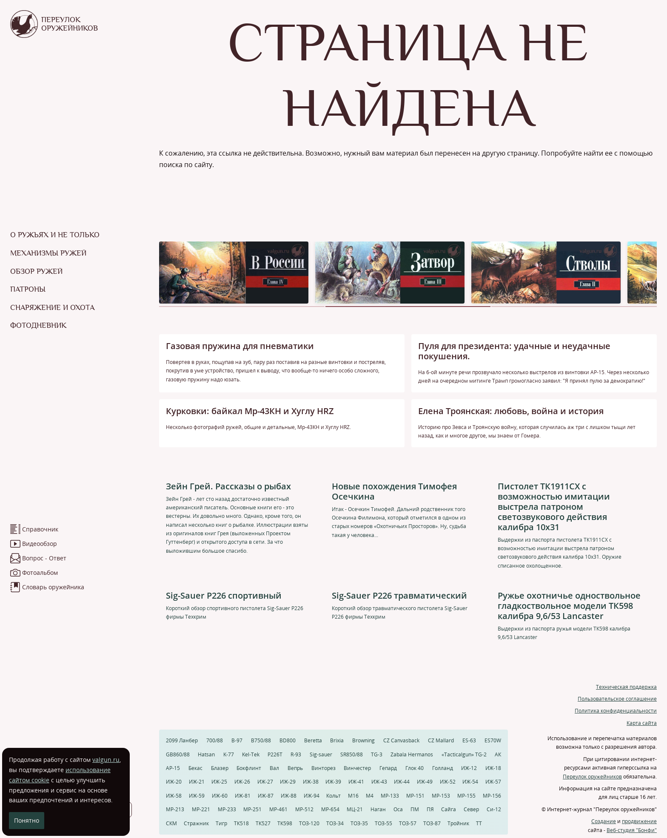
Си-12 (494, 809)
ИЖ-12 (469, 768)
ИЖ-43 (379, 781)
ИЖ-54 (470, 781)
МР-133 (390, 795)
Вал (274, 768)
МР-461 (278, 809)
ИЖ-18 (493, 768)
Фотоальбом (40, 572)
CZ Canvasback (401, 740)
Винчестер (357, 768)
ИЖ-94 (311, 795)
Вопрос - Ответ (44, 558)
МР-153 (441, 795)
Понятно (26, 820)
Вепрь (295, 768)
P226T (275, 754)
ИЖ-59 (197, 795)
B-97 (236, 740)
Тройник (458, 823)
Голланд (442, 768)
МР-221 (201, 809)
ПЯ (430, 809)
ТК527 (263, 823)
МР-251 (252, 809)
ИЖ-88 (288, 795)
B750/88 (261, 740)
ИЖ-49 (425, 781)
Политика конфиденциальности (616, 710)
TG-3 (376, 754)
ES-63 (469, 740)
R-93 (296, 754)
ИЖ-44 (402, 781)
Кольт (333, 795)
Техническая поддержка (626, 686)
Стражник (196, 823)
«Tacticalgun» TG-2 (464, 754)
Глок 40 (414, 768)
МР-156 (492, 795)
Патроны (28, 289)
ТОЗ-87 (432, 823)
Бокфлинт (249, 768)
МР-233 (227, 809)
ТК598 (284, 823)
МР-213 (175, 809)
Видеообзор (39, 544)
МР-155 (466, 795)
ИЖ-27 (265, 781)
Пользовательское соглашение (617, 698)
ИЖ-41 (356, 781)
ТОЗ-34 (335, 823)
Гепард (388, 768)
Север (471, 809)
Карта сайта (642, 723)
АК (498, 754)
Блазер (219, 768)
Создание (603, 821)
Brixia (337, 740)
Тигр (221, 823)
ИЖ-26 (242, 781)
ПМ (414, 809)
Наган (378, 809)
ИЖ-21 (197, 781)
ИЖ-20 (174, 781)
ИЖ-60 (220, 795)
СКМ (171, 823)
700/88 (214, 740)
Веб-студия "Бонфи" (632, 830)
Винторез (323, 768)
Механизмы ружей (48, 253)
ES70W (493, 740)
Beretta (313, 740)
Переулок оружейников (592, 776)
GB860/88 (178, 754)
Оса (398, 809)
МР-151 (415, 795)
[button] (242, 306)
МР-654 (330, 809)
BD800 (287, 740)
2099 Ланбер (182, 740)
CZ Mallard (441, 740)
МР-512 (304, 809)
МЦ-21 (355, 809)
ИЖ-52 (448, 781)
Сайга (448, 809)
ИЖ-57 (493, 781)
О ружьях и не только (55, 234)
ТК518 (241, 823)
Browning (363, 740)
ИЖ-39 (333, 781)
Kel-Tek (250, 754)
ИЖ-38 (311, 781)
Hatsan (206, 754)
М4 (369, 795)
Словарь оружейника (53, 587)
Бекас (195, 768)
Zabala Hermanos (412, 754)
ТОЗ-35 (359, 823)
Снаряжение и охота (52, 307)
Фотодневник (38, 325)
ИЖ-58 (174, 795)
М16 (353, 795)
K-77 (228, 754)
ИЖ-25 (219, 781)
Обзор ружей (36, 271)
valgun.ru (106, 760)
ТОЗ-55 (383, 823)
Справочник (40, 529)
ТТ (479, 823)
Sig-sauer (321, 754)
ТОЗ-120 (309, 823)
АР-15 (173, 768)
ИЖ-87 (266, 795)
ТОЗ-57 (407, 823)
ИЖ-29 (288, 781)
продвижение (639, 821)
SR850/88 (351, 754)
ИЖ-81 (243, 795)
